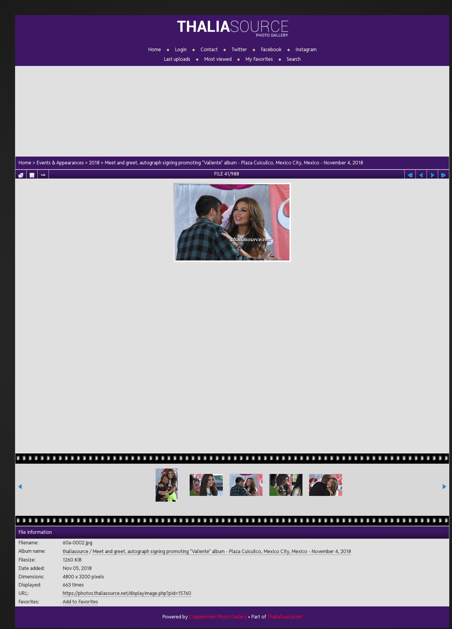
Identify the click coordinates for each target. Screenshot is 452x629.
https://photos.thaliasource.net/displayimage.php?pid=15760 (127, 593)
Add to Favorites (80, 602)
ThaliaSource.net (284, 617)
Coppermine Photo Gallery (218, 617)
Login (181, 50)
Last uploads (177, 59)
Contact (209, 50)
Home (154, 50)
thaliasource (75, 551)
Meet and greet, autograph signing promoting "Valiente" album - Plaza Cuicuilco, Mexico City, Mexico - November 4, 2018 (234, 163)
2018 (94, 163)
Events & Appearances (60, 163)
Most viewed (218, 59)
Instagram (306, 50)
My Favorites (259, 59)
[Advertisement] (232, 108)
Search (294, 59)
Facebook (271, 50)
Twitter (239, 50)
